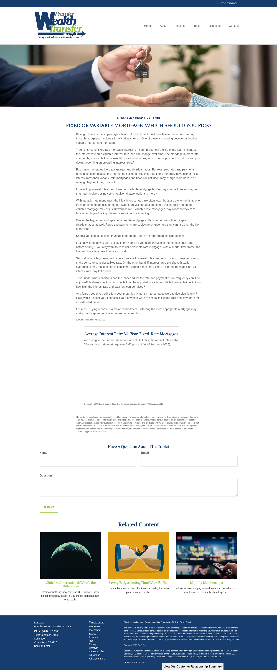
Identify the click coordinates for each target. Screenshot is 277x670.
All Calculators (97, 658)
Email (145, 452)
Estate (92, 633)
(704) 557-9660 (227, 3)
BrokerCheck (185, 622)
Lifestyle (93, 647)
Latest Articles (97, 651)
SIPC (147, 654)
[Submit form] (49, 508)
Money (92, 644)
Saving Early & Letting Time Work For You (139, 583)
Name (43, 452)
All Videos (94, 655)
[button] (160, 25)
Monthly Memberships (206, 583)
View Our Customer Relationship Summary (193, 666)
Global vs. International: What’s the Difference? (71, 584)
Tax (91, 640)
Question (46, 475)
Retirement (95, 626)
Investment (95, 630)
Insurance (94, 637)
